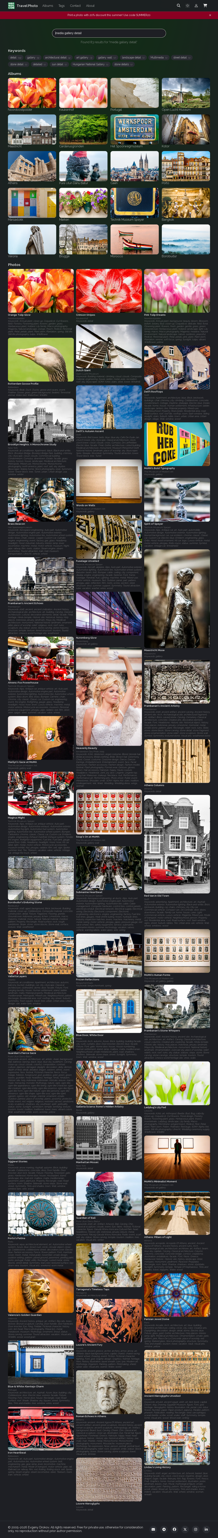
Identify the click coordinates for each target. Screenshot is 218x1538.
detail (15, 57)
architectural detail (57, 57)
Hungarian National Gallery (90, 64)
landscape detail (133, 57)
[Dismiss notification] (210, 15)
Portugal (12, 1390)
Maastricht (150, 653)
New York (13, 448)
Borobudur (13, 906)
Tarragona (81, 1293)
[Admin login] (196, 5)
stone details (123, 64)
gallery (33, 57)
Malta (79, 1038)
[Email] (153, 1529)
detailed (39, 64)
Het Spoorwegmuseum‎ (20, 527)
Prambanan (14, 606)
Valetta (11, 980)
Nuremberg (82, 641)
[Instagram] (195, 1529)
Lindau (148, 1471)
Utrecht (148, 1111)
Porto (10, 1241)
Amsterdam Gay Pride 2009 (90, 751)
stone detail (18, 64)
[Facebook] (174, 1529)
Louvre (79, 1348)
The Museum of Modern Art (158, 472)
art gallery (84, 57)
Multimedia (159, 57)
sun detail (59, 64)
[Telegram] (164, 1529)
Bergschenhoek (84, 983)
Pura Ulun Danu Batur (20, 1056)
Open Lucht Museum (87, 374)
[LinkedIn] (206, 1529)
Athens (148, 788)
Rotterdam (13, 387)
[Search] (178, 5)
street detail (181, 57)
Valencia (12, 1318)
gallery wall (107, 57)
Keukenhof (82, 318)
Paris (146, 1322)
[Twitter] (185, 1529)
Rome (79, 1110)
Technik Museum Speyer (157, 527)
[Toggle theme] (187, 5)
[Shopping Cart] (205, 5)
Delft (146, 395)
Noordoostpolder (16, 318)
